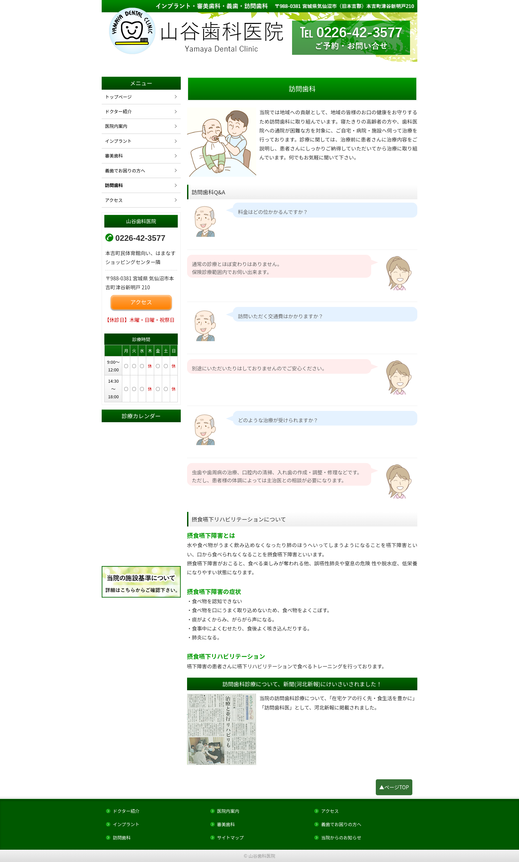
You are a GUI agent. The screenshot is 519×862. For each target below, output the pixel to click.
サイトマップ (230, 837)
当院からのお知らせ (341, 837)
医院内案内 (116, 126)
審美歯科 (114, 155)
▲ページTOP (394, 787)
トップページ (118, 96)
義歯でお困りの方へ (125, 170)
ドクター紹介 (118, 111)
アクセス (114, 200)
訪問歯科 (114, 185)
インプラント (118, 141)
